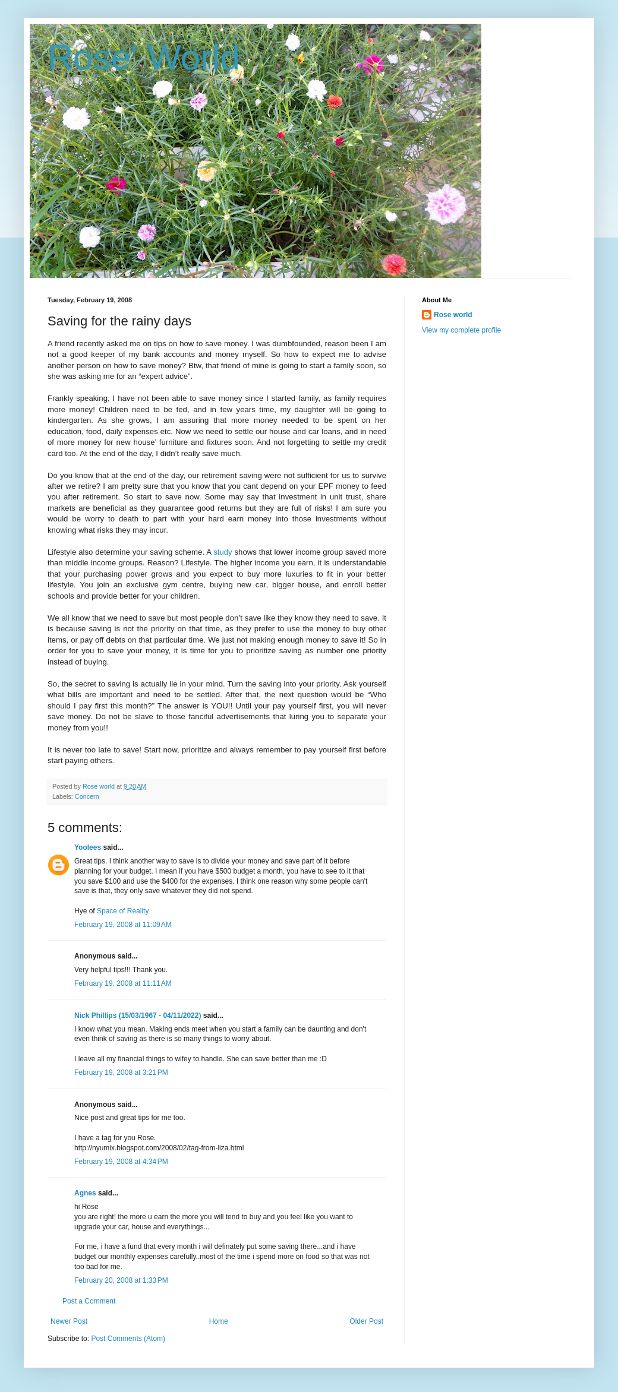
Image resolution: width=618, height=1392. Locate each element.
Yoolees (87, 847)
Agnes (85, 1193)
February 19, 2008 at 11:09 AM (123, 924)
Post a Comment (88, 1301)
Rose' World (144, 57)
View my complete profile (461, 330)
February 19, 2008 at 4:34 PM (121, 1161)
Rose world (453, 315)
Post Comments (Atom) (128, 1338)
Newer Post (69, 1321)
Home (218, 1321)
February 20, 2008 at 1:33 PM (121, 1280)
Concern (87, 796)
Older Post (366, 1321)
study (222, 552)
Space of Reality (123, 911)
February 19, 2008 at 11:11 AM (123, 983)
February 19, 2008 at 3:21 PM (121, 1072)
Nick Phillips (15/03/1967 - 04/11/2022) (137, 1015)
